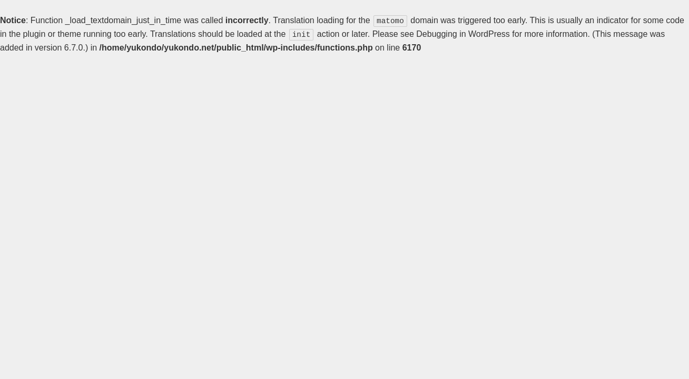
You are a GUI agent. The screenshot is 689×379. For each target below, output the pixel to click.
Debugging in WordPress (463, 33)
